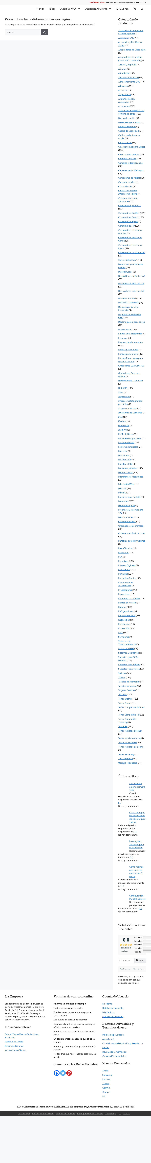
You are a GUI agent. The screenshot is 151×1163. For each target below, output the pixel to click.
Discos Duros (124, 271)
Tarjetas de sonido (127, 685)
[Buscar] (44, 32)
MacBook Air (124, 459)
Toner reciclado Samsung (131, 746)
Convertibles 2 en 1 (128, 259)
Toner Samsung (126, 754)
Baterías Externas (127, 126)
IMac (120, 392)
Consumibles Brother (129, 213)
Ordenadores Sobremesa (130, 525)
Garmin (106, 1087)
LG (103, 1096)
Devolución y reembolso (114, 1051)
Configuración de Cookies (90, 1113)
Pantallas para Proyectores (131, 540)
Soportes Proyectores (129, 668)
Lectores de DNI (126, 442)
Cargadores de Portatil (129, 177)
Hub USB (122, 388)
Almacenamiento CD (128, 77)
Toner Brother (125, 698)
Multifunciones (125, 517)
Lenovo (106, 1079)
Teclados (122, 694)
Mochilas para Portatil (129, 496)
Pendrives (123, 561)
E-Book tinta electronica (130, 333)
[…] (119, 802)
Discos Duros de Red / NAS (131, 276)
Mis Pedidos (108, 1012)
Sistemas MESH (126, 648)
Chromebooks (125, 186)
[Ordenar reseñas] (138, 969)
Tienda (40, 8)
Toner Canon (124, 703)
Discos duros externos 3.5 (131, 290)
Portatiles (123, 573)
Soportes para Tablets (129, 664)
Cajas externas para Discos (131, 146)
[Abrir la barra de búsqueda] (142, 9)
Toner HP (122, 726)
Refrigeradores (125, 611)
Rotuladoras (124, 624)
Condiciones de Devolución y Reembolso (122, 1043)
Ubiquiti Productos (127, 762)
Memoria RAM (125, 472)
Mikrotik (122, 488)
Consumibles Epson (128, 221)
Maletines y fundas (127, 468)
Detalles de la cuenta (112, 1008)
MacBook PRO (125, 463)
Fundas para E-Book (128, 349)
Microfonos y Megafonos (130, 476)
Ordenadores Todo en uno (131, 533)
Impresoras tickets (127, 408)
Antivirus (122, 90)
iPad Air (122, 421)
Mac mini (122, 451)
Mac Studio (124, 455)
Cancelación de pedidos (114, 1056)
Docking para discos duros (131, 321)
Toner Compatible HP (129, 714)
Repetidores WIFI (126, 615)
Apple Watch (124, 94)
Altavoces (123, 86)
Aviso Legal (108, 1039)
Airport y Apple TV (127, 64)
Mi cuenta (122, 8)
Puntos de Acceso (127, 602)
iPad (120, 416)
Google (106, 1092)
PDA (120, 556)
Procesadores (125, 589)
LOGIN (126, 1113)
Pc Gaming (123, 552)
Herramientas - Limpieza (130, 380)
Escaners (122, 337)
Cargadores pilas (126, 182)
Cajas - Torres (125, 142)
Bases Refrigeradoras (129, 122)
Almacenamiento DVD (129, 81)
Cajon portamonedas (128, 154)
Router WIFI (124, 628)
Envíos (105, 1047)
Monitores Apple (126, 505)
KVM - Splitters (125, 434)
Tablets (121, 677)
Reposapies (124, 619)
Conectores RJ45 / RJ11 (129, 205)
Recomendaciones (14, 1045)
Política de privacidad (113, 1034)
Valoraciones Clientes (15, 1050)
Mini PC (122, 492)
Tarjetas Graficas (126, 690)
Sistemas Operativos (128, 652)
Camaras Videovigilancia (130, 162)
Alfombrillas (124, 73)
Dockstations (124, 329)
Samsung (107, 1074)
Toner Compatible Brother (131, 707)
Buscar (140, 960)
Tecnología (110, 1113)
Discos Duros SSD (127, 298)
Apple (105, 1070)
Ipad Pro (122, 429)
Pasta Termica (125, 548)
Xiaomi (105, 1083)
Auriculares (124, 106)
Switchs (122, 673)
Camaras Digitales (127, 158)
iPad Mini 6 (123, 425)
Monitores (123, 501)
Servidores (123, 636)
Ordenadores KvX (127, 521)
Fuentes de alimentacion (130, 342)
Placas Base (124, 569)
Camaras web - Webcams (130, 170)
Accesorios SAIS (126, 37)
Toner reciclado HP (127, 742)
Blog (52, 8)
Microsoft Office (126, 484)
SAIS (120, 632)
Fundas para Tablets (128, 353)
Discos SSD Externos (128, 302)
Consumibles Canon (128, 217)
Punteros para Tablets (129, 598)
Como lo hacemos (14, 1041)
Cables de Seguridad (128, 130)
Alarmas (122, 68)
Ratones (122, 606)
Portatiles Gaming (127, 578)
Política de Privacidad (42, 1113)
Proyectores (124, 594)
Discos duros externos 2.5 (131, 283)
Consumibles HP (126, 225)
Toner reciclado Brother (130, 730)
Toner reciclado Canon (129, 738)
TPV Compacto (125, 758)
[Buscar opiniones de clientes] (126, 960)
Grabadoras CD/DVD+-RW (131, 365)
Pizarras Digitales (127, 565)
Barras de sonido (126, 118)
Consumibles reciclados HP (131, 252)
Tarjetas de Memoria (128, 681)
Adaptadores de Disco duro (132, 49)
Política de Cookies (65, 1113)
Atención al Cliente (99, 9)
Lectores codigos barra (129, 438)
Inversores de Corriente (130, 412)
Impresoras (124, 396)
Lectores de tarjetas (128, 446)
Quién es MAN (71, 9)
